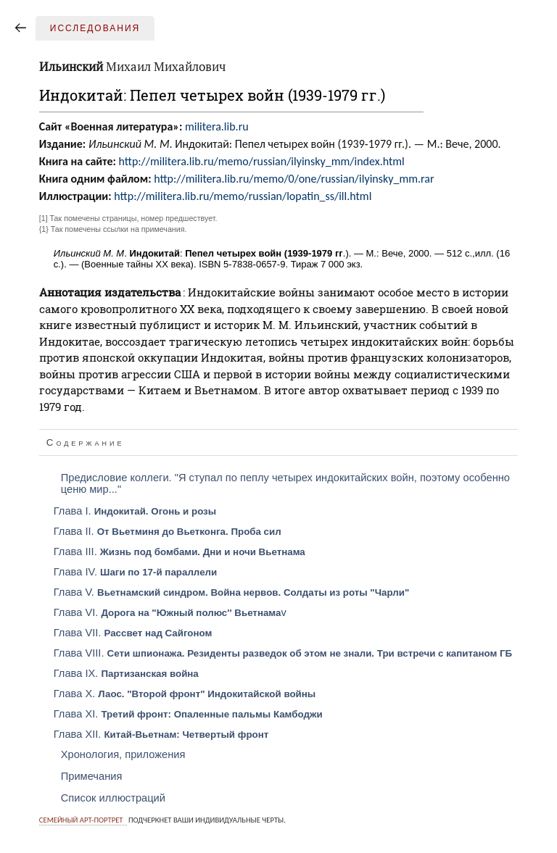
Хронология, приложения (123, 754)
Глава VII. (133, 632)
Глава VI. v (170, 612)
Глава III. (179, 551)
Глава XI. (188, 714)
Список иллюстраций (113, 798)
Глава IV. (135, 572)
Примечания (92, 776)
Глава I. (135, 511)
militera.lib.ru (217, 126)
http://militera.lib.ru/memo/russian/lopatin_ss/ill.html (242, 196)
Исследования (95, 28)
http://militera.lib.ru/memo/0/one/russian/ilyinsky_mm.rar (294, 179)
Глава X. (184, 693)
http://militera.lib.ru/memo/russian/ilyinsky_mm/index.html (261, 161)
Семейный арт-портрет (81, 820)
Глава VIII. (283, 653)
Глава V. (232, 592)
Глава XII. (161, 734)
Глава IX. (126, 673)
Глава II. (167, 531)
